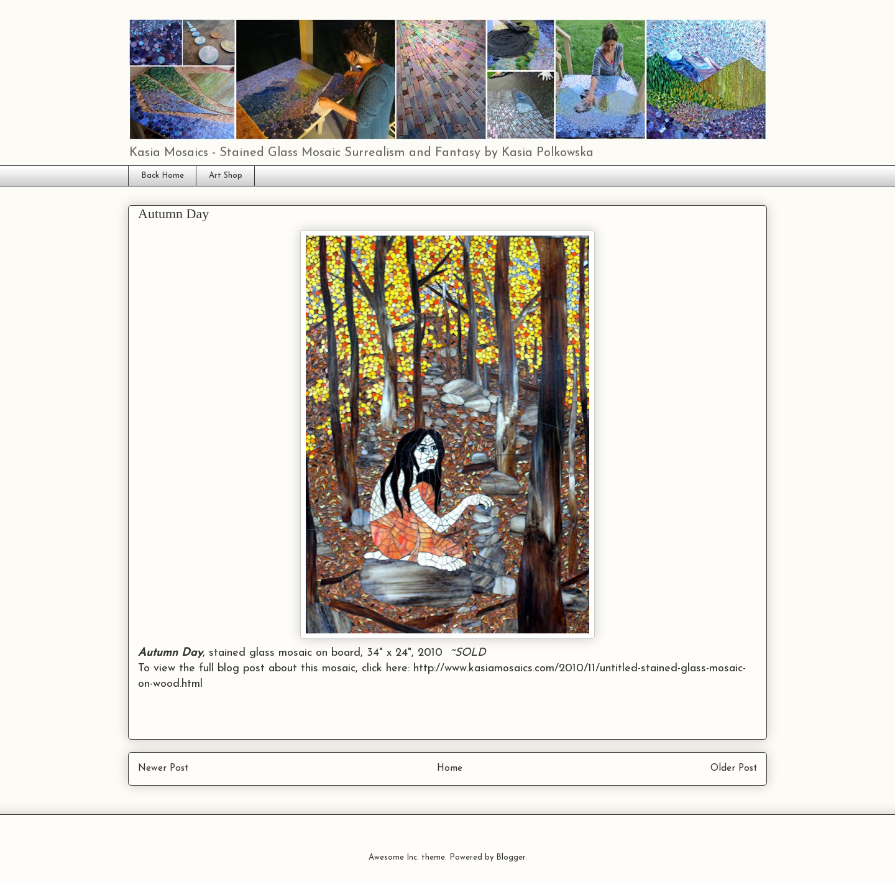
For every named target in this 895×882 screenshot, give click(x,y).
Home (449, 768)
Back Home (162, 176)
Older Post (733, 768)
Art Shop (225, 176)
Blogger (510, 857)
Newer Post (163, 768)
